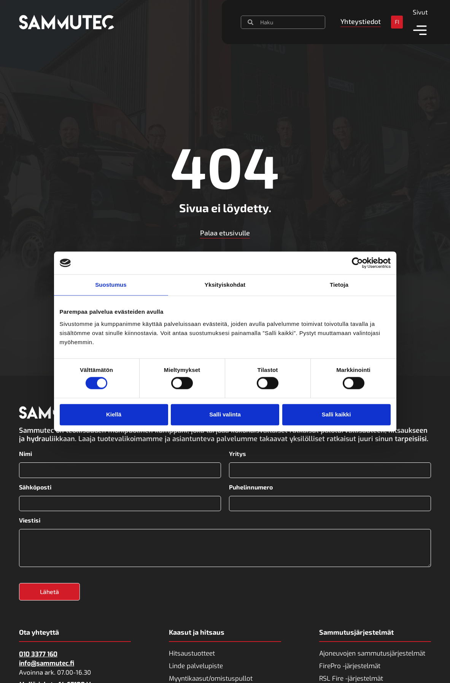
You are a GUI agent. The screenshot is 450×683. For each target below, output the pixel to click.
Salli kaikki (336, 414)
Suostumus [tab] (111, 284)
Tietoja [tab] (339, 284)
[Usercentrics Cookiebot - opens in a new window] (357, 262)
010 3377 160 (38, 654)
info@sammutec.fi (46, 663)
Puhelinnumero (251, 487)
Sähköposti (35, 487)
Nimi (25, 454)
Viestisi (29, 520)
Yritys (237, 454)
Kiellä (113, 414)
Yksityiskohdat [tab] (225, 284)
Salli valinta (225, 414)
